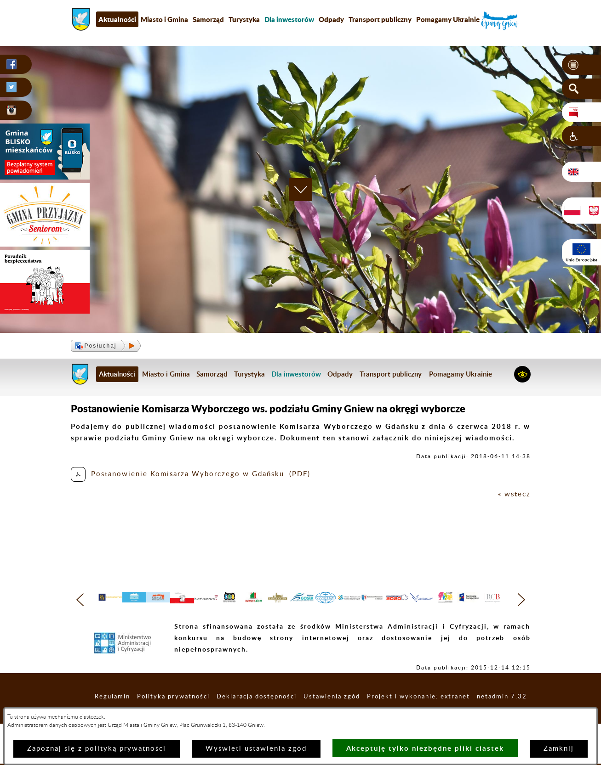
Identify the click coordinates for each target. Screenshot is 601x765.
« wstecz (514, 494)
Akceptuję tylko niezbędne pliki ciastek (425, 748)
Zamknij (559, 748)
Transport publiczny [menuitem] (380, 19)
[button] (581, 65)
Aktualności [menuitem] (117, 19)
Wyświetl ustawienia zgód (256, 748)
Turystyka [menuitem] (244, 19)
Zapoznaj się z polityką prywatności (96, 748)
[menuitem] (289, 19)
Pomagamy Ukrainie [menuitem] (448, 19)
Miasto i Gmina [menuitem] (164, 19)
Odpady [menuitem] (331, 19)
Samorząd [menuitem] (208, 19)
